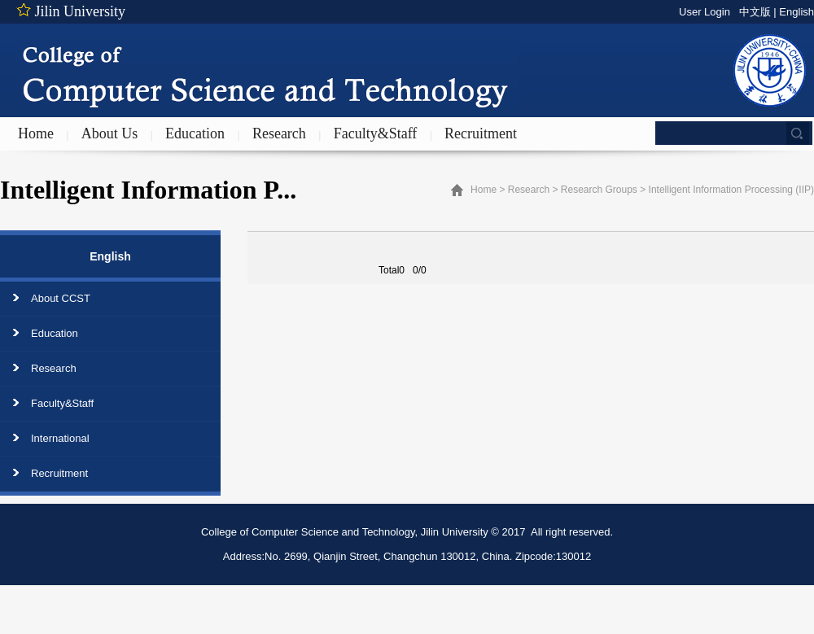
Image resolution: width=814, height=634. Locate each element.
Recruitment (480, 133)
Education (195, 133)
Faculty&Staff (376, 133)
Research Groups (599, 189)
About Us (109, 133)
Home (36, 133)
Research (279, 133)
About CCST (60, 298)
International (60, 438)
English (796, 12)
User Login (704, 12)
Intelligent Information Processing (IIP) (731, 189)
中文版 (755, 12)
